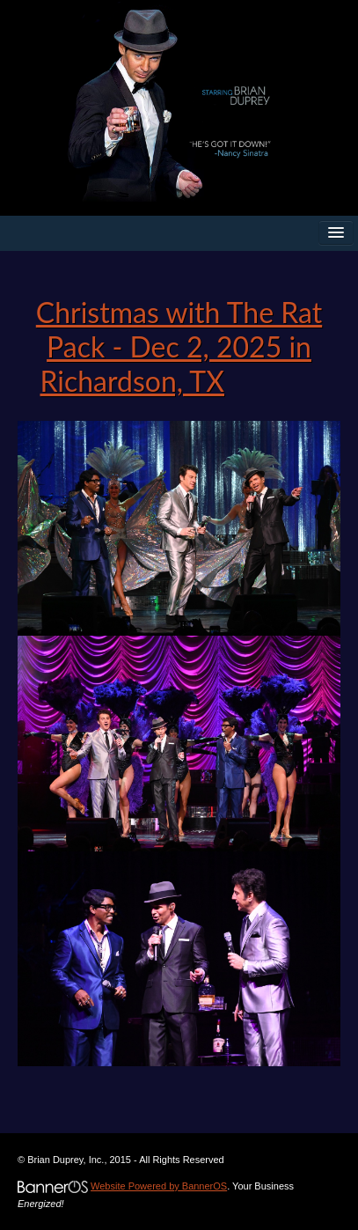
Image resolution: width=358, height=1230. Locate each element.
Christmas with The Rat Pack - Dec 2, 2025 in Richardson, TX (179, 346)
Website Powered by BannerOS (159, 1186)
